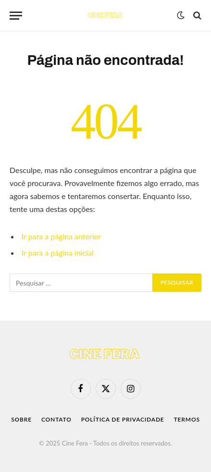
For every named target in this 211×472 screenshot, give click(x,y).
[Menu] (16, 15)
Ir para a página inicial (58, 252)
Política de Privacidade (122, 419)
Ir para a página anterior (61, 236)
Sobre (21, 419)
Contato (56, 419)
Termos (187, 419)
